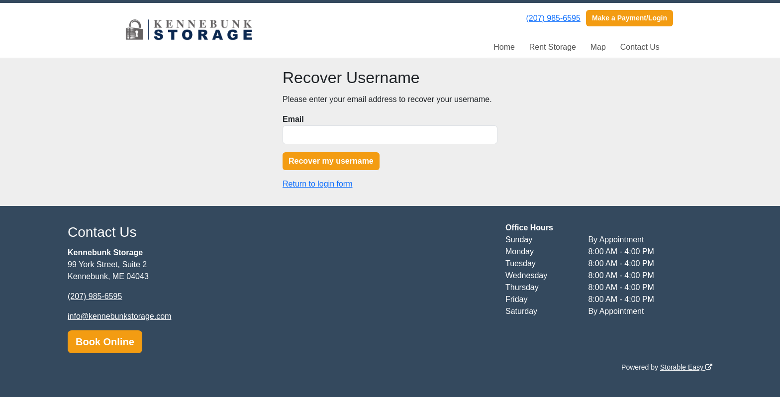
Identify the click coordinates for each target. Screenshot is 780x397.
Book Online (105, 341)
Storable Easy (686, 367)
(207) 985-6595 (553, 18)
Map (598, 47)
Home (504, 47)
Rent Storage (552, 47)
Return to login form (318, 184)
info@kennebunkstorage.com (119, 316)
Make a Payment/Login (629, 18)
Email (293, 119)
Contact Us (640, 47)
